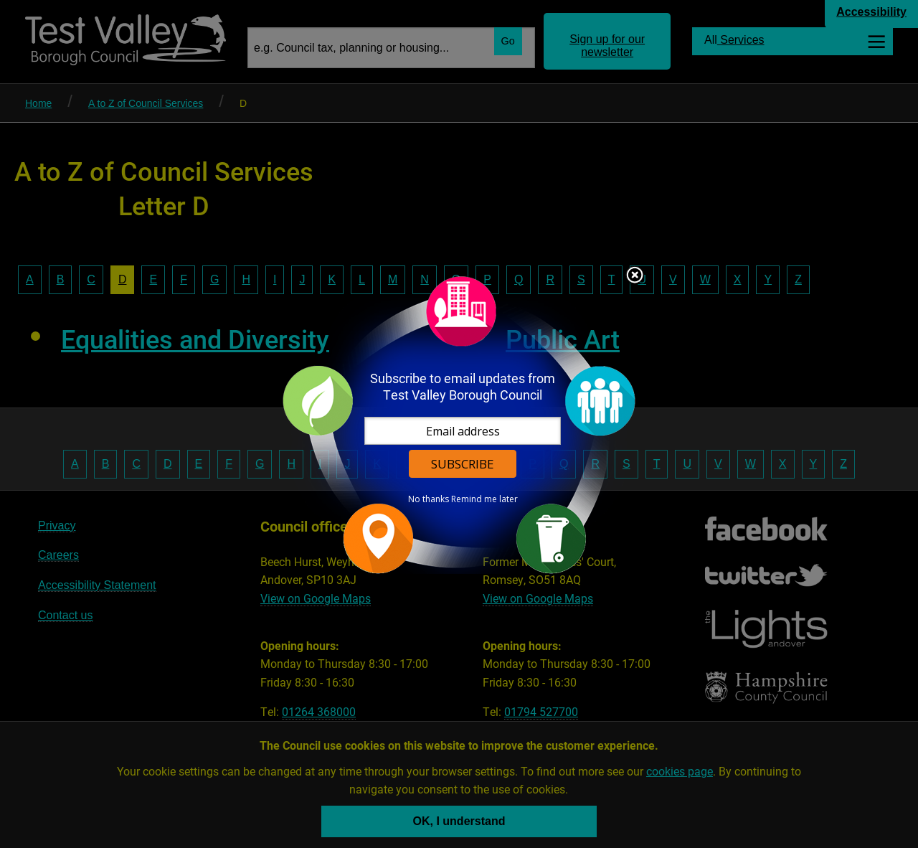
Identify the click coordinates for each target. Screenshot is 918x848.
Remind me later (484, 499)
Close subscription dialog (634, 276)
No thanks (428, 499)
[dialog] (459, 424)
